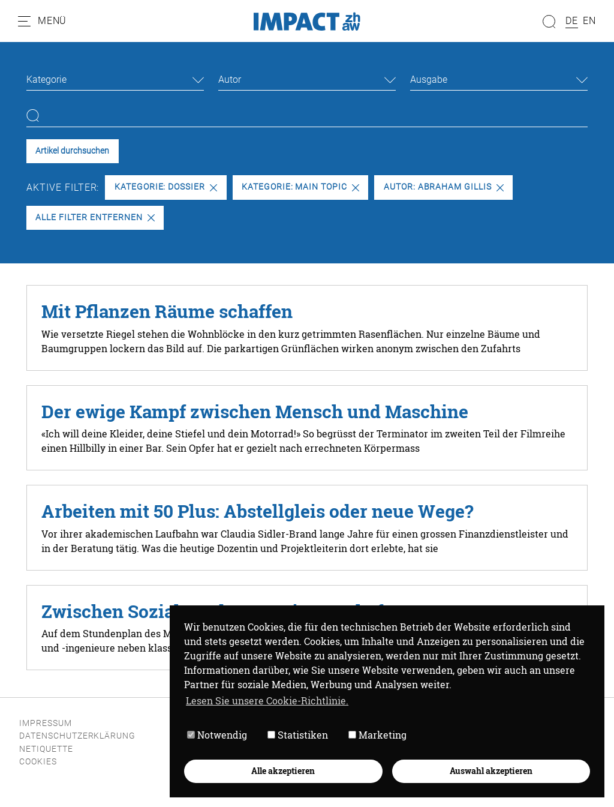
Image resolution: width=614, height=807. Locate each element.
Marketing (377, 734)
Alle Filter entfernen (94, 217)
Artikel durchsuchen (72, 151)
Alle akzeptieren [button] (283, 770)
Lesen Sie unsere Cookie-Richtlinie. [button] (267, 700)
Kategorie (46, 79)
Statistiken (297, 734)
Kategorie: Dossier (166, 187)
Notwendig (217, 734)
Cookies (38, 762)
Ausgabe (428, 79)
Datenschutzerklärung (77, 736)
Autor (229, 79)
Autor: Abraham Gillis (444, 187)
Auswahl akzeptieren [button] (491, 770)
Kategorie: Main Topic (300, 187)
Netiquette (46, 749)
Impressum (45, 723)
